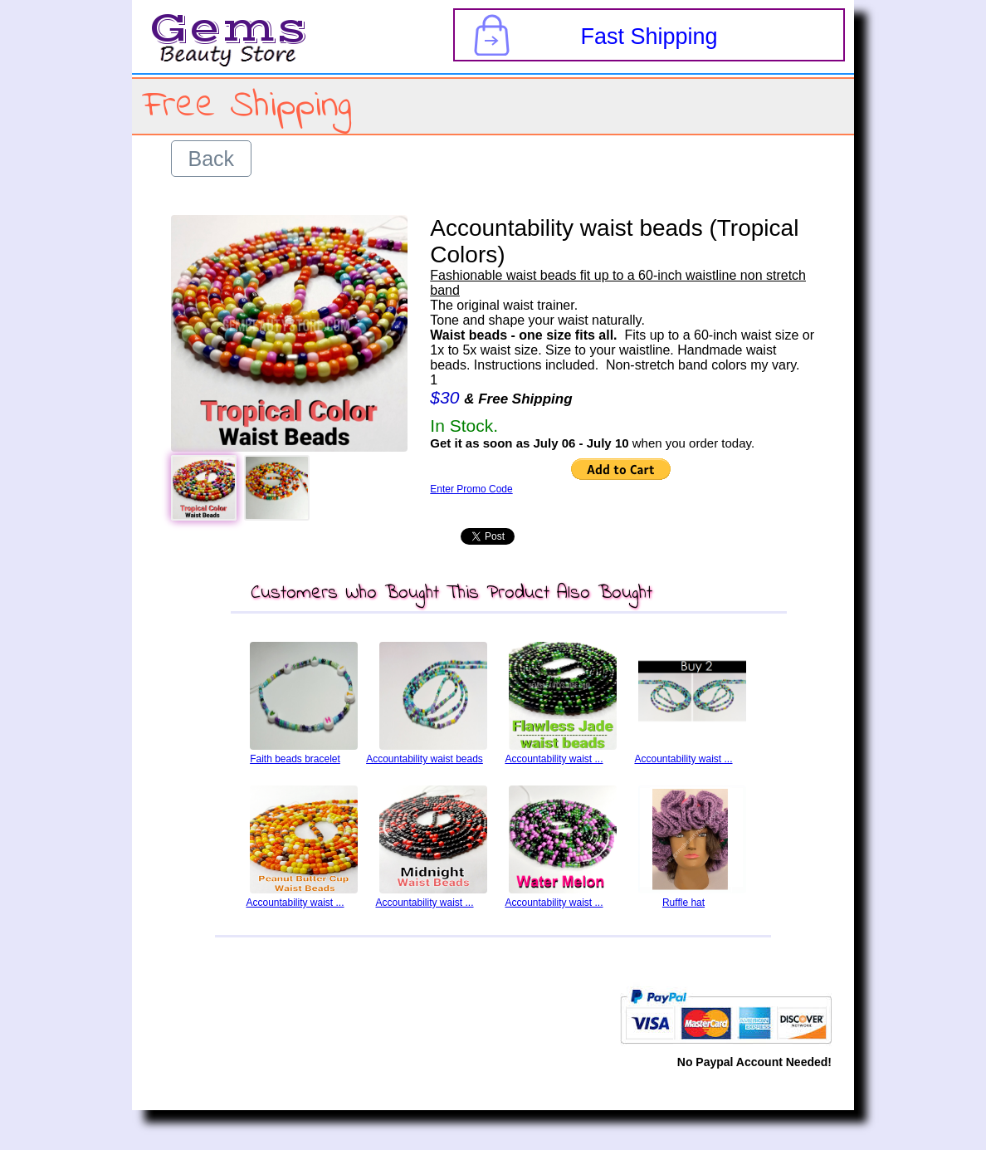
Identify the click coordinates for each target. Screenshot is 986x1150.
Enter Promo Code (471, 489)
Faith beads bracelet (295, 759)
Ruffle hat (683, 902)
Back (211, 158)
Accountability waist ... (554, 759)
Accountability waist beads (424, 759)
